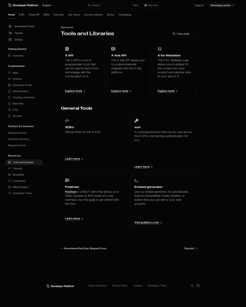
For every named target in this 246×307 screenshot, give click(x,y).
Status (110, 16)
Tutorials (58, 16)
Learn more (72, 158)
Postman (71, 191)
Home (11, 16)
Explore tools (73, 91)
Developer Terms (157, 285)
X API (22, 16)
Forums (15, 33)
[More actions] (194, 34)
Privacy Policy (120, 285)
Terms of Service (97, 285)
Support (199, 5)
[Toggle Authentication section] (24, 91)
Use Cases (74, 16)
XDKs (46, 16)
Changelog (124, 16)
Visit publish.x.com (146, 222)
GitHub (15, 40)
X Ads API (34, 16)
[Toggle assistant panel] (151, 5)
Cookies (137, 285)
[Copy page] (181, 34)
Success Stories (93, 16)
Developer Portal (21, 26)
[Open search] (113, 5)
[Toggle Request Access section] (24, 145)
